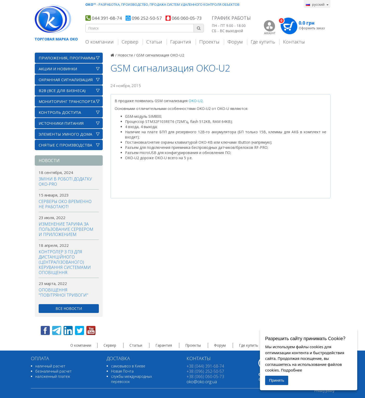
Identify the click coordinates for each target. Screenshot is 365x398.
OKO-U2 (196, 100)
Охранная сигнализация (66, 79)
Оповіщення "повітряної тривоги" (63, 292)
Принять (276, 380)
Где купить (263, 41)
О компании (99, 41)
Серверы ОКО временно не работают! (65, 204)
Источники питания (61, 123)
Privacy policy (324, 391)
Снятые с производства (65, 145)
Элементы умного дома (65, 134)
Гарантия (180, 41)
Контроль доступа (60, 112)
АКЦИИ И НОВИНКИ (58, 68)
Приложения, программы (67, 57)
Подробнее (291, 370)
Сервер (130, 41)
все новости (69, 308)
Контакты (294, 41)
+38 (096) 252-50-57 (205, 371)
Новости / (126, 55)
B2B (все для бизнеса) (62, 90)
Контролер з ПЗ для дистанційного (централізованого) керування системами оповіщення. (65, 262)
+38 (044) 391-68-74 (205, 366)
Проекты (209, 41)
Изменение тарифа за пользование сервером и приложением (66, 229)
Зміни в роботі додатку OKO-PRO (65, 181)
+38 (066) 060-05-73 (205, 376)
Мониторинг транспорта (67, 101)
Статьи (154, 41)
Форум (235, 41)
